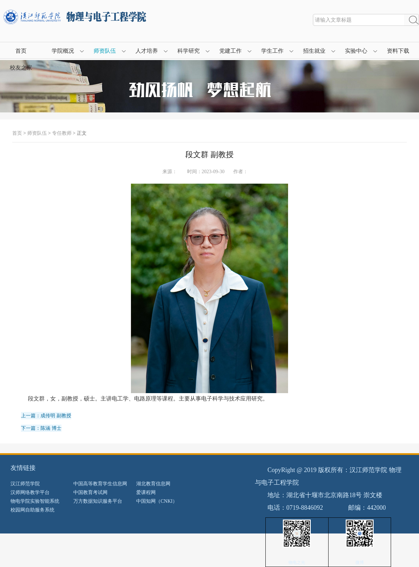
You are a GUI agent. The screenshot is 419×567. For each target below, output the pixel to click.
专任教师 (62, 133)
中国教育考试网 (90, 492)
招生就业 (314, 51)
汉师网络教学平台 (30, 492)
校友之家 (21, 68)
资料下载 (398, 51)
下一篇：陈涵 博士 (41, 428)
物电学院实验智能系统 (34, 501)
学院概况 (63, 51)
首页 (21, 51)
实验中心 (356, 51)
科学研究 (188, 51)
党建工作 (230, 51)
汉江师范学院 (25, 483)
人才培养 (146, 51)
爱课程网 (146, 492)
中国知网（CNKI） (156, 501)
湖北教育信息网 (153, 483)
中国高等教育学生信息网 (100, 483)
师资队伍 (105, 51)
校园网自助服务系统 (32, 510)
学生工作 (272, 51)
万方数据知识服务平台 (97, 501)
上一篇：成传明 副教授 (46, 415)
